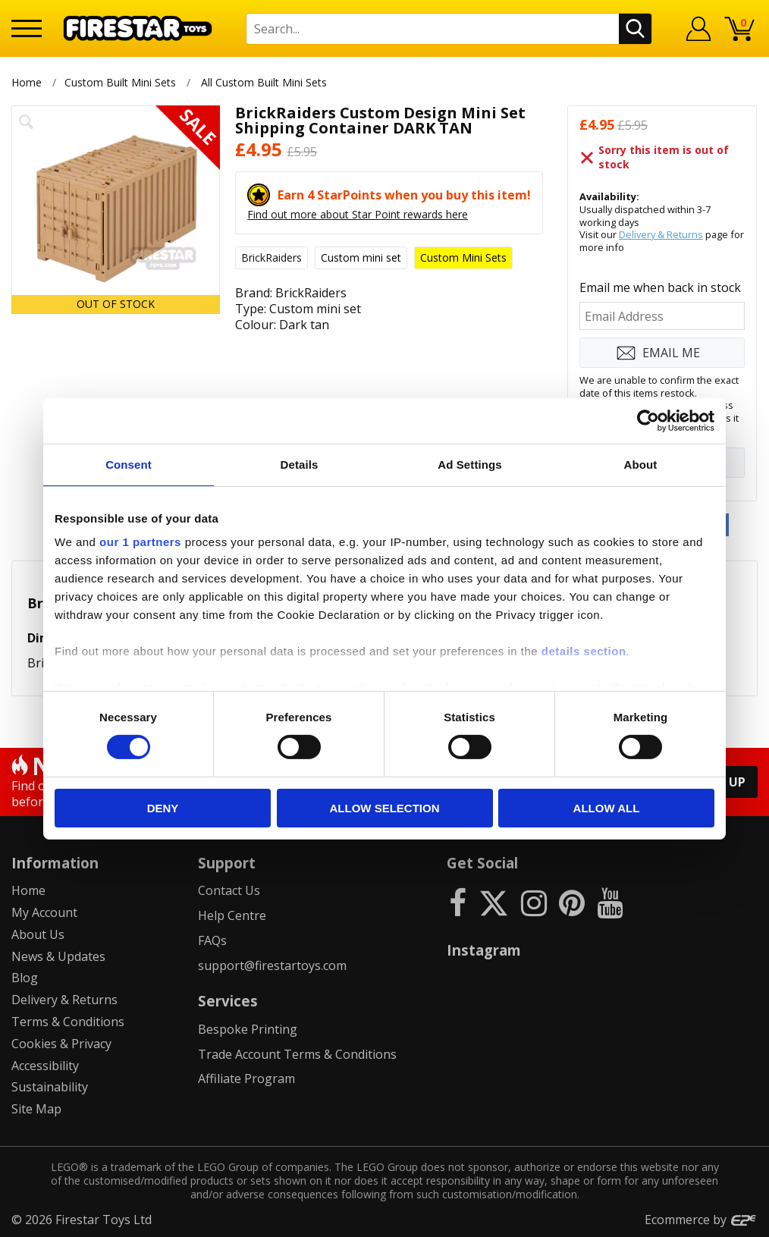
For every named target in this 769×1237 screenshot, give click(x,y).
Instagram (484, 949)
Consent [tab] (128, 463)
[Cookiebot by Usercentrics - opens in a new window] (648, 420)
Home (26, 82)
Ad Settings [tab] (469, 463)
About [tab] (641, 463)
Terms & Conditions (67, 1021)
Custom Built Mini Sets (120, 82)
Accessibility (45, 1065)
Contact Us (229, 890)
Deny (163, 808)
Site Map (36, 1108)
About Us (37, 934)
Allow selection (385, 808)
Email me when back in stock (660, 287)
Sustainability (49, 1086)
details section (583, 651)
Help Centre (232, 915)
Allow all (606, 808)
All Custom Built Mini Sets (264, 82)
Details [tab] (300, 463)
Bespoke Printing (247, 1029)
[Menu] (26, 28)
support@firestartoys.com (272, 965)
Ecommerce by (701, 1219)
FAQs (212, 940)
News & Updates (58, 956)
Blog (24, 977)
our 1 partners (140, 541)
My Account (44, 912)
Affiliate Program (246, 1078)
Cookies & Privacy (61, 1043)
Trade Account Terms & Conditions (297, 1054)
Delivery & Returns (661, 234)
